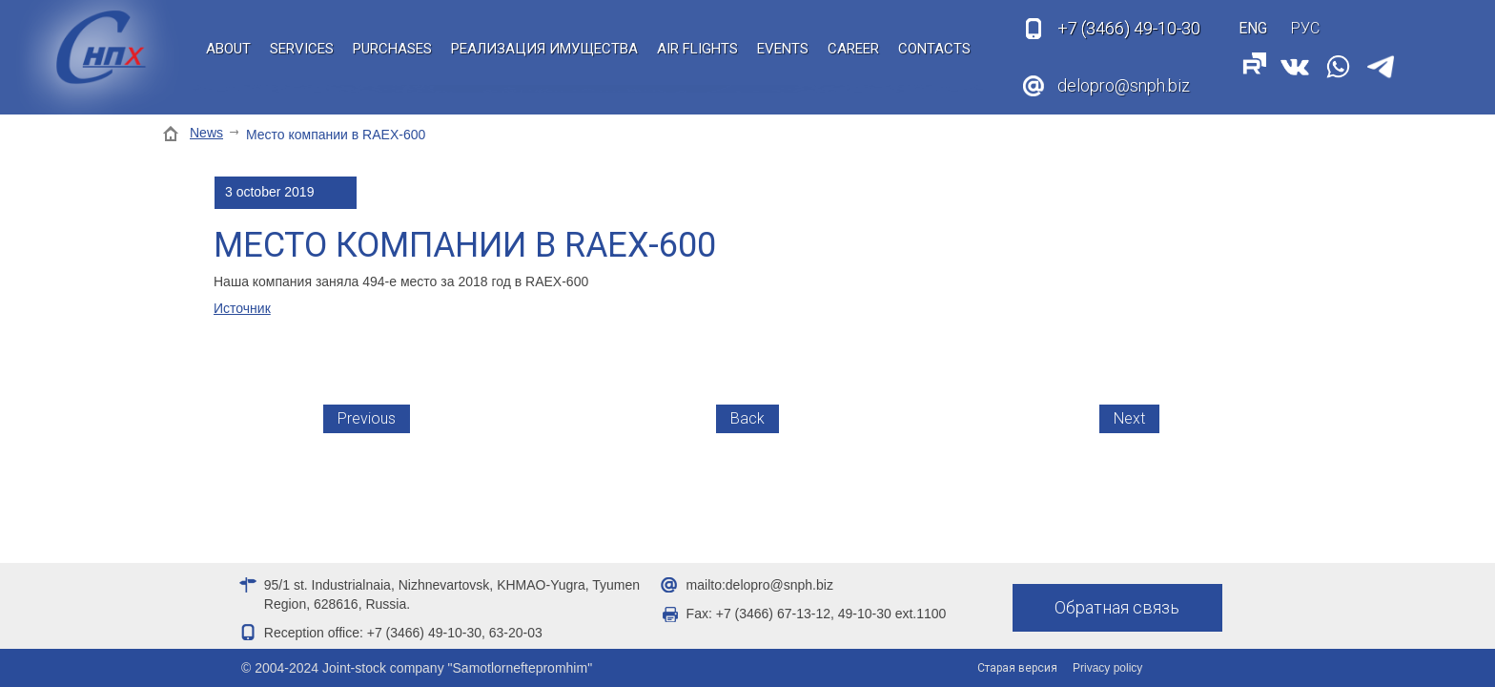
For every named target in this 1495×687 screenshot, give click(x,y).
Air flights (697, 48)
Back (747, 418)
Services (302, 48)
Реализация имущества (544, 48)
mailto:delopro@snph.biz (759, 585)
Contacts (934, 48)
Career (853, 48)
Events (783, 48)
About (228, 48)
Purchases (392, 48)
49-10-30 (1128, 28)
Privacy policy (1107, 668)
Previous (367, 418)
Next (1129, 418)
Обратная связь (1117, 607)
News (206, 132)
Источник (242, 308)
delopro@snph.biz (1123, 85)
